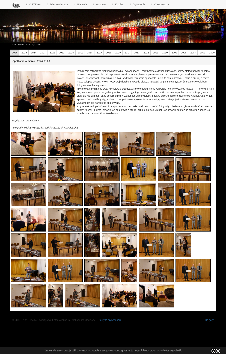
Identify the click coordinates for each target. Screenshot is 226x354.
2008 (183, 52)
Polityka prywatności (110, 320)
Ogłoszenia (137, 4)
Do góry (209, 320)
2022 (52, 52)
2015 (118, 52)
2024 (33, 52)
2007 (193, 52)
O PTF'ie (33, 4)
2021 (61, 52)
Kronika (117, 4)
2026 (28, 45)
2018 (90, 52)
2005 (212, 52)
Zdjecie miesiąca (57, 4)
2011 (155, 52)
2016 (108, 52)
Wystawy (99, 4)
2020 (71, 52)
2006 (202, 52)
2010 (165, 52)
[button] (17, 26)
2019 (80, 52)
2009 (174, 52)
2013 (136, 52)
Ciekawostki (159, 4)
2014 (127, 52)
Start (14, 45)
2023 (43, 52)
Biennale (80, 4)
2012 (146, 52)
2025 (24, 52)
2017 (99, 52)
